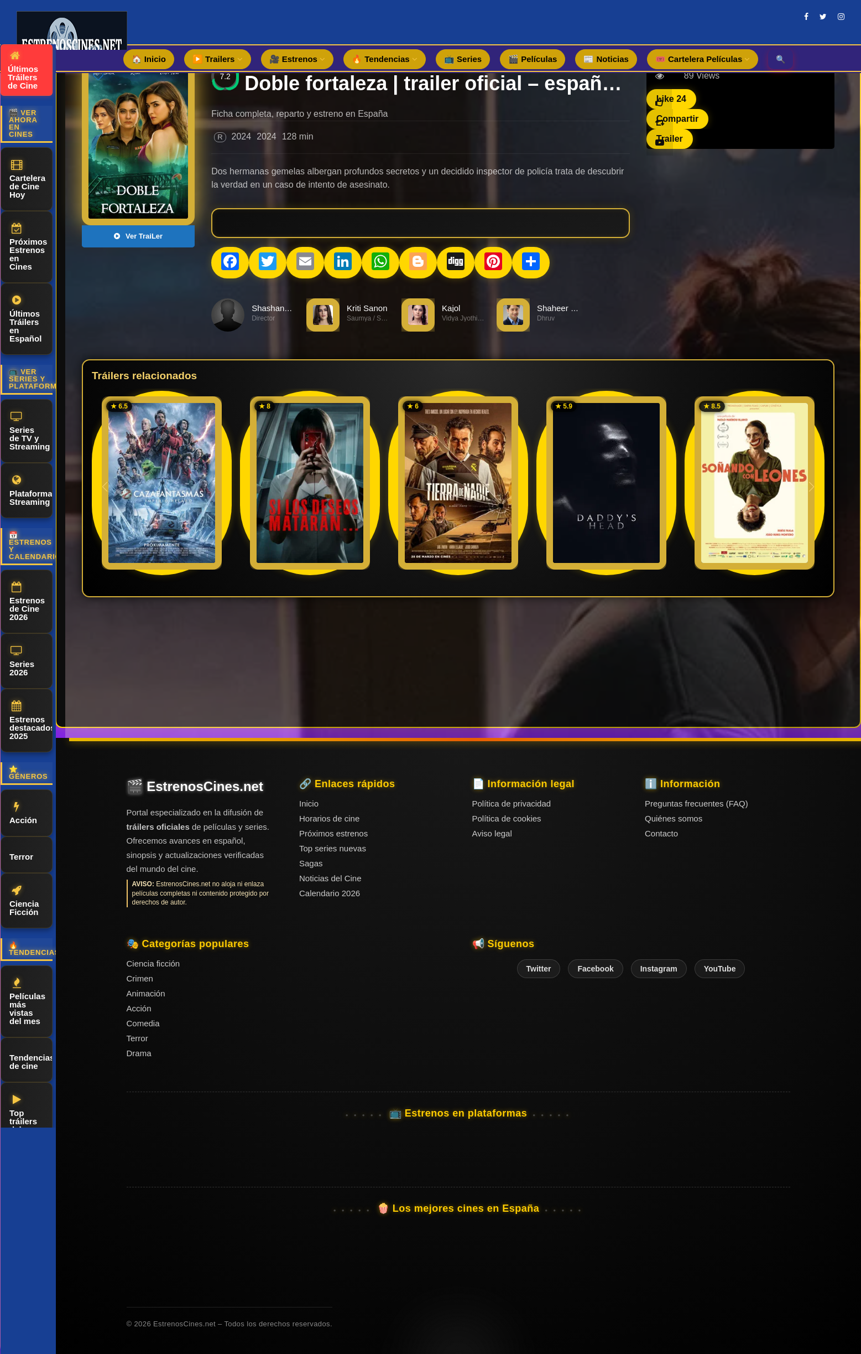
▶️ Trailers (217, 59)
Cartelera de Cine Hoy (27, 179)
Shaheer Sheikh (566, 308)
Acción (23, 813)
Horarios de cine (329, 818)
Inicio (309, 803)
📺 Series (463, 59)
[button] (811, 486)
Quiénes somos (673, 818)
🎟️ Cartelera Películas (702, 59)
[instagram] (841, 16)
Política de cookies (506, 818)
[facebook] (806, 16)
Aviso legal (492, 833)
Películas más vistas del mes (27, 1002)
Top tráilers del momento (28, 1118)
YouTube (720, 968)
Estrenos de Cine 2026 (27, 602)
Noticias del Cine (330, 878)
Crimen (140, 978)
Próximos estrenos (333, 833)
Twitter (538, 968)
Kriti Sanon (367, 308)
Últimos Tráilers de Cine (23, 70)
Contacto (661, 833)
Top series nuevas (332, 848)
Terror (21, 855)
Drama (139, 1053)
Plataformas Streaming (31, 491)
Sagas (311, 863)
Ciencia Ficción (24, 901)
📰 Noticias (606, 59)
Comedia (143, 1023)
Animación (146, 993)
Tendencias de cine (31, 1060)
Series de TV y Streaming (29, 431)
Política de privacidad (511, 803)
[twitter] (823, 16)
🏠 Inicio (149, 59)
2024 (242, 136)
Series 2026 (21, 661)
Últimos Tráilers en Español (25, 319)
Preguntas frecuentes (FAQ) (696, 803)
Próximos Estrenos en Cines (28, 247)
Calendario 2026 (329, 893)
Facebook (595, 968)
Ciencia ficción (153, 963)
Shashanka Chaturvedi (294, 308)
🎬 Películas (532, 59)
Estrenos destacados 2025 (31, 721)
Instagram (658, 968)
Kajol (451, 308)
